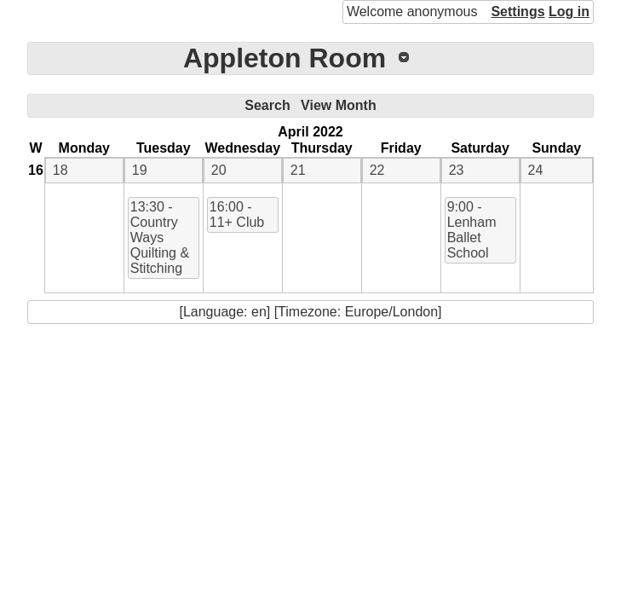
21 (298, 170)
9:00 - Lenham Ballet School (472, 230)
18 (60, 170)
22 (377, 170)
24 (535, 170)
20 (219, 170)
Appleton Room (284, 58)
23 (456, 170)
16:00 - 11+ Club (237, 214)
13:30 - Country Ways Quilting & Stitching (159, 237)
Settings (517, 11)
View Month (339, 105)
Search (267, 105)
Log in (569, 11)
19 (139, 170)
